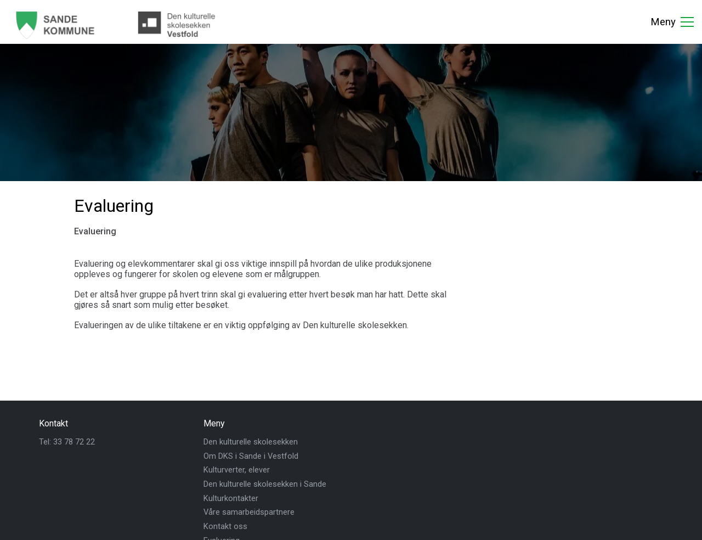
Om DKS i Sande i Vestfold (250, 456)
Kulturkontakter (230, 498)
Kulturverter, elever (236, 470)
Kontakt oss (225, 526)
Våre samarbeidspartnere (249, 512)
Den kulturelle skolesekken (250, 442)
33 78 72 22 (74, 442)
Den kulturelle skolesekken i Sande (264, 484)
